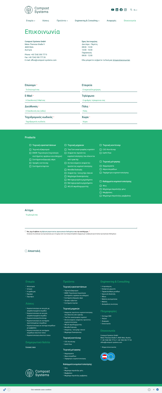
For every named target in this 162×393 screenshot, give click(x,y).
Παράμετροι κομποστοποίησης (116, 173)
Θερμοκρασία (108, 166)
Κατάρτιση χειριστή (108, 289)
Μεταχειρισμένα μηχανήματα (80, 180)
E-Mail (28, 95)
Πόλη (85, 106)
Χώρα (85, 117)
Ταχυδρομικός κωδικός (39, 117)
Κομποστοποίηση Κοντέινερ (36, 318)
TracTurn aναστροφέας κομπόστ (81, 149)
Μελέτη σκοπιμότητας (109, 299)
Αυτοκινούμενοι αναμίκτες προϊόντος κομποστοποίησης (80, 164)
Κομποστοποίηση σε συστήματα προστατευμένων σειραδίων (38, 322)
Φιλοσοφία (31, 286)
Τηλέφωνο (88, 95)
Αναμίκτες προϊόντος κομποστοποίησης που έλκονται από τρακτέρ (81, 156)
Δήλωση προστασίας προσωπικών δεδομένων (58, 231)
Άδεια (104, 297)
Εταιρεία (87, 85)
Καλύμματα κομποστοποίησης (117, 181)
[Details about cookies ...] (4, 389)
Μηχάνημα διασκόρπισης (78, 176)
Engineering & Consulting (115, 281)
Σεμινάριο (30, 297)
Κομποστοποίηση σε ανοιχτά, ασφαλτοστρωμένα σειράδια (37, 314)
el (135, 10)
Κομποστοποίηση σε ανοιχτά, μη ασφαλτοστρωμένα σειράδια (38, 309)
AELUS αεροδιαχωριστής (78, 186)
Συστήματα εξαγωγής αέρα (43, 159)
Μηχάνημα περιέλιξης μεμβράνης (117, 196)
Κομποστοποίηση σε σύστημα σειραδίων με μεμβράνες (41, 327)
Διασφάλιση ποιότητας (110, 304)
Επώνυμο (30, 85)
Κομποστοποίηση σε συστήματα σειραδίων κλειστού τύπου (38, 332)
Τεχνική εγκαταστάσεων (44, 145)
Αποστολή (32, 251)
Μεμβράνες (107, 192)
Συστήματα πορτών (40, 166)
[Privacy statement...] (8, 389)
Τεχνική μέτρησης (111, 161)
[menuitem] (30, 20)
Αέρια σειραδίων (110, 169)
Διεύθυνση (31, 106)
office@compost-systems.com (44, 60)
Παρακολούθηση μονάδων (111, 291)
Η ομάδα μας (31, 291)
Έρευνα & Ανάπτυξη (108, 294)
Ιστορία (29, 289)
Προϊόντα (68, 281)
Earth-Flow (107, 153)
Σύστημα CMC (106, 316)
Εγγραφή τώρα (31, 347)
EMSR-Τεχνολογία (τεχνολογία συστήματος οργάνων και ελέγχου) (47, 154)
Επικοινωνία (106, 324)
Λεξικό (104, 318)
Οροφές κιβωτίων (70, 300)
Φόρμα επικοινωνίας (109, 347)
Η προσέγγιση (106, 286)
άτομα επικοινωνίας (121, 60)
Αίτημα (29, 210)
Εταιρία (30, 281)
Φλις (105, 186)
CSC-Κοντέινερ (109, 149)
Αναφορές (105, 321)
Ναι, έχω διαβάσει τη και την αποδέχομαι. (58, 231)
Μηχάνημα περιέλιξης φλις (114, 189)
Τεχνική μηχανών (76, 145)
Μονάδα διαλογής (75, 170)
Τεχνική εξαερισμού (40, 149)
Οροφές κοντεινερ (40, 163)
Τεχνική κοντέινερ (111, 145)
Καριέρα (30, 294)
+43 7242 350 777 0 (39, 54)
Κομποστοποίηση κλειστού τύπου (39, 335)
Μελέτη (104, 302)
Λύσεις (30, 303)
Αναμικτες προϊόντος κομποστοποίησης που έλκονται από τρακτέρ (78, 314)
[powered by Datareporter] (149, 389)
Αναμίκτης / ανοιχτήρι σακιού (80, 173)
